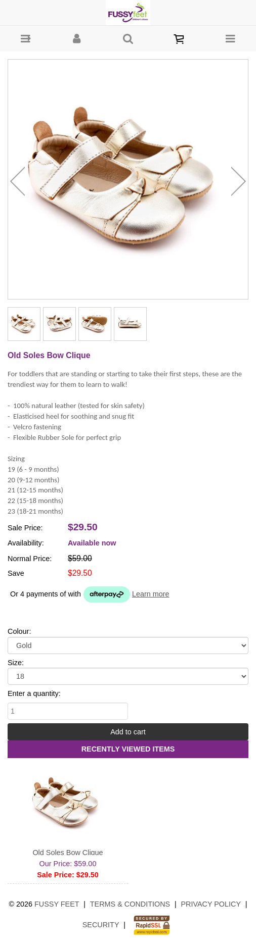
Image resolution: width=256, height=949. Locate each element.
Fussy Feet (56, 904)
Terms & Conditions (130, 904)
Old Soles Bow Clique (67, 852)
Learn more (150, 594)
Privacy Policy (211, 904)
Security (100, 925)
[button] (25, 38)
